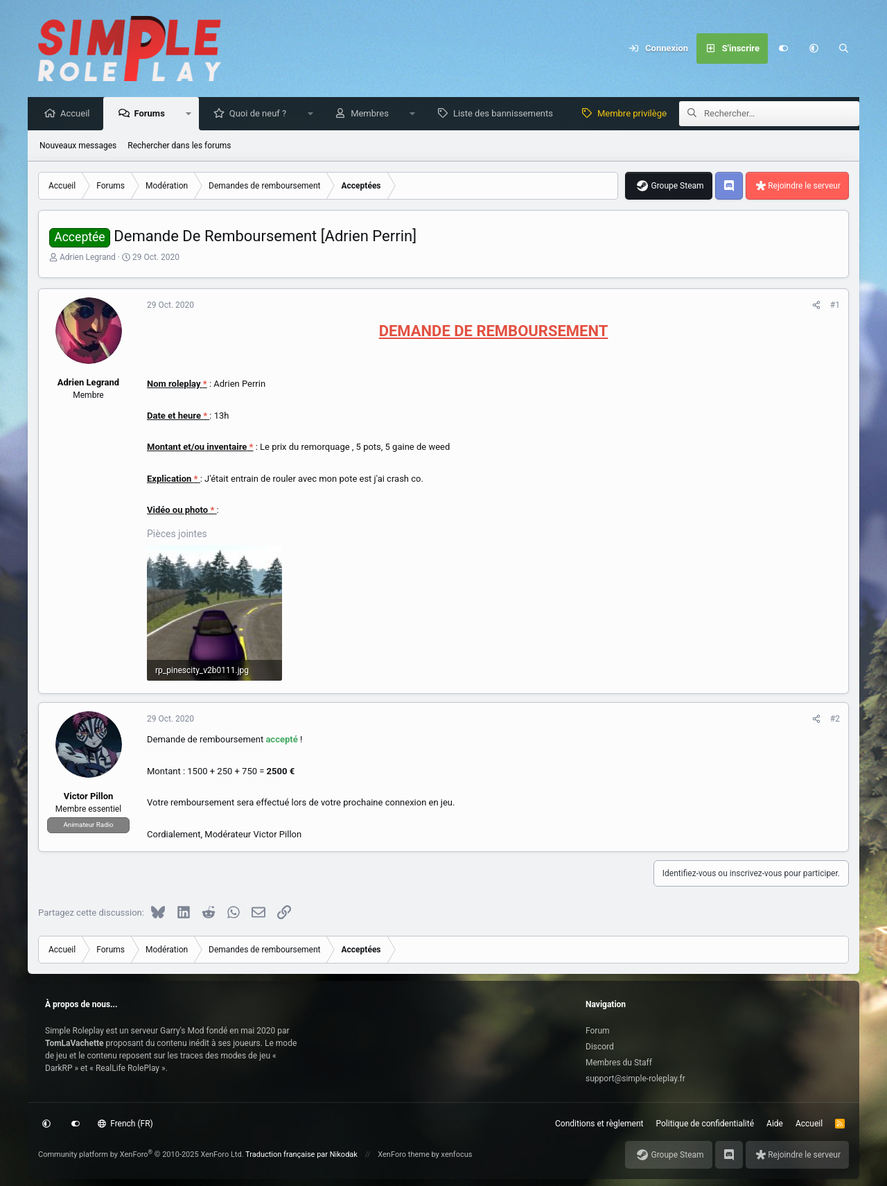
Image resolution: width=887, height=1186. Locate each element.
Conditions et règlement (599, 1123)
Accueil (78, 114)
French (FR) (125, 1123)
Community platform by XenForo (141, 1154)
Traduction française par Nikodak (301, 1154)
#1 (835, 306)
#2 (835, 719)
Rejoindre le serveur (804, 186)
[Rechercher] (844, 48)
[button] (813, 48)
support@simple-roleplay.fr (635, 1078)
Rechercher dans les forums (179, 146)
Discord (600, 1047)
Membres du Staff (619, 1062)
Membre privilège (635, 114)
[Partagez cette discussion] (816, 305)
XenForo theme (404, 1154)
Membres (373, 114)
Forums (152, 114)
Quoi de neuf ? (261, 114)
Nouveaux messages (77, 146)
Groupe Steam (677, 186)
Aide (774, 1123)
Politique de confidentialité (705, 1123)
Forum (598, 1031)
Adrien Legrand (88, 258)
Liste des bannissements (506, 114)
